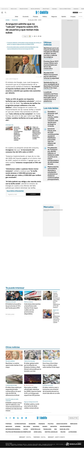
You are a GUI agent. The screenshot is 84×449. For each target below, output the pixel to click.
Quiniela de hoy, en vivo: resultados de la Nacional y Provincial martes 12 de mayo (51, 85)
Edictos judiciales (51, 432)
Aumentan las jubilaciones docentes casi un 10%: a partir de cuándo (56, 317)
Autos (25, 429)
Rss (55, 429)
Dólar (16, 16)
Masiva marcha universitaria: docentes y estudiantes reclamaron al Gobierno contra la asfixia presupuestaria (53, 173)
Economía (25, 16)
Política (45, 16)
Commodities (55, 209)
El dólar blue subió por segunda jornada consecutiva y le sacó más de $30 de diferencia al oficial (14, 391)
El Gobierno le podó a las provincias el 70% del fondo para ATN (13, 306)
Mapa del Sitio (64, 429)
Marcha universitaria (35, 8)
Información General (13, 429)
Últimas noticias (20, 424)
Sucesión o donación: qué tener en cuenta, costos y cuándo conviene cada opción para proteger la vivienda (53, 119)
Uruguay (72, 16)
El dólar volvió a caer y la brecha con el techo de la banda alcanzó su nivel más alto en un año (51, 390)
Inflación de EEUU (24, 8)
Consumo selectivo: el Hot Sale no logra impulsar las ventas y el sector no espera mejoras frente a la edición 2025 (24, 43)
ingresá (80, 12)
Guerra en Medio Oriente (65, 8)
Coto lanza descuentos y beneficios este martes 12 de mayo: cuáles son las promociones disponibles (32, 309)
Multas (63, 432)
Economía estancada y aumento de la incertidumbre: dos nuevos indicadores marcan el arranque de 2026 (22, 48)
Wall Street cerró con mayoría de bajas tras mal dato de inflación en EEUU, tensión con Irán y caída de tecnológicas (51, 52)
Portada (9, 424)
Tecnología (47, 429)
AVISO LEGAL (38, 432)
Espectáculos (35, 429)
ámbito (8, 20)
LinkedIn (18, 418)
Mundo (44, 426)
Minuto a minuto (29, 385)
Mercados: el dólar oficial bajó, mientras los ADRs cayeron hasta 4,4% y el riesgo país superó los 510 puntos (32, 391)
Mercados (73, 424)
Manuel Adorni (46, 8)
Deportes (53, 426)
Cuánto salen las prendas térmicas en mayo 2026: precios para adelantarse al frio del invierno (56, 300)
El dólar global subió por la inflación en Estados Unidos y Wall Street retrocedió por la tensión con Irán (32, 367)
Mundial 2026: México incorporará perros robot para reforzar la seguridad (51, 75)
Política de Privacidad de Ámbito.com (18, 432)
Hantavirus (76, 8)
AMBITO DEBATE (56, 437)
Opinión (63, 16)
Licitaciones (72, 432)
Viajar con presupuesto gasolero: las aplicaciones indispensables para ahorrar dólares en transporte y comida (36, 133)
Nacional (36, 426)
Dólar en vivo (14, 8)
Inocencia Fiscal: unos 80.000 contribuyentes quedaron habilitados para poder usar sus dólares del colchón (18, 133)
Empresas (54, 8)
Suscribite (33, 194)
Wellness (26, 426)
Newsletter (80, 16)
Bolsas (50, 209)
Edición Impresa (65, 426)
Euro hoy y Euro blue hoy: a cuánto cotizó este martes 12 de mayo (51, 365)
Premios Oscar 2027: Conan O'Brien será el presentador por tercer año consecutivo (51, 65)
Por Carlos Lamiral (10, 314)
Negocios (54, 16)
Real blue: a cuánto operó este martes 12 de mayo (14, 365)
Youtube (22, 418)
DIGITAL (25, 437)
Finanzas (35, 16)
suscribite (75, 12)
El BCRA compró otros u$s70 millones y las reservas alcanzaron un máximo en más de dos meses (14, 407)
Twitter (6, 418)
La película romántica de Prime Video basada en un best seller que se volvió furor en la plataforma (51, 96)
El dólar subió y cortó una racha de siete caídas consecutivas (31, 406)
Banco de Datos (62, 424)
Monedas (46, 209)
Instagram (13, 418)
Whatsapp (26, 418)
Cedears (60, 209)
